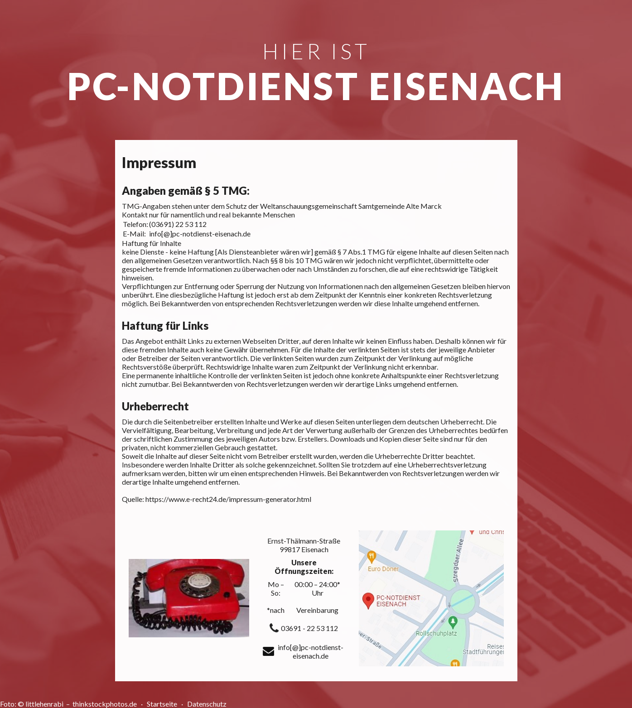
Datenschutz (207, 703)
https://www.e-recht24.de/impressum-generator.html (228, 499)
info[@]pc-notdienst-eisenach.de (200, 233)
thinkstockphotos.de (105, 703)
